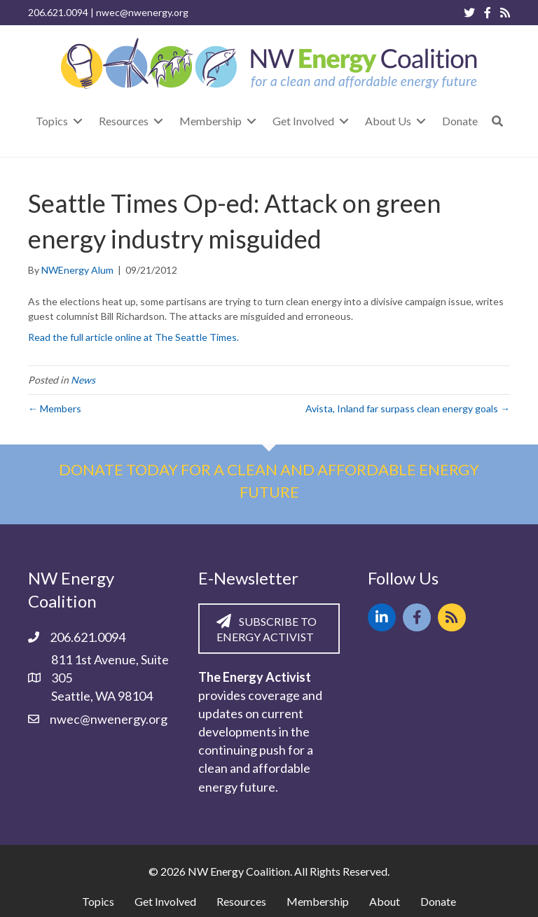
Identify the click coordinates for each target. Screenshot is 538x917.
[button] (497, 121)
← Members (54, 408)
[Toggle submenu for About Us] (421, 121)
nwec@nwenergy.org (142, 12)
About (384, 901)
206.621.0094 (58, 12)
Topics (98, 901)
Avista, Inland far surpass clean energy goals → (407, 408)
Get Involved (165, 901)
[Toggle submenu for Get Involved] (344, 121)
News (83, 380)
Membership (318, 901)
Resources (241, 901)
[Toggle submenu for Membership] (251, 121)
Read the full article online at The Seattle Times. (133, 337)
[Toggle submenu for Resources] (158, 121)
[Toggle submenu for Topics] (77, 121)
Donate (438, 901)
